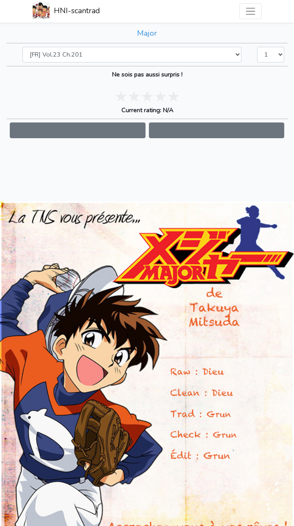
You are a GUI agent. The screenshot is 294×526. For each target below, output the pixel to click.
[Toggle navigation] (250, 11)
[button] (78, 130)
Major (147, 33)
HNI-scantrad (66, 11)
